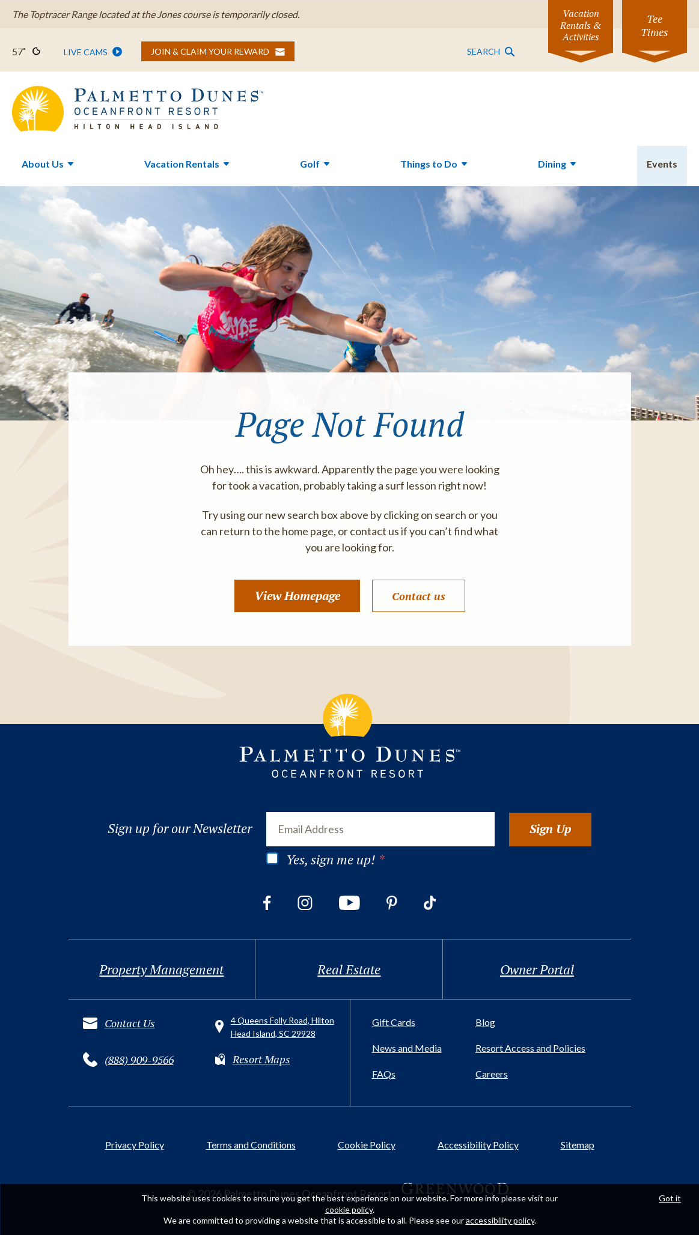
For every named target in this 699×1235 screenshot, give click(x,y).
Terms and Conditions (251, 1144)
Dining (552, 163)
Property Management (161, 969)
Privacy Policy (134, 1144)
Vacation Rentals (181, 163)
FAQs (383, 1073)
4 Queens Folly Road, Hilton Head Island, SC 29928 (282, 1027)
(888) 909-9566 (139, 1059)
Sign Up (550, 829)
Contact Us (130, 1023)
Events (662, 163)
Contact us (418, 596)
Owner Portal (537, 969)
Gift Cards (393, 1022)
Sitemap (577, 1144)
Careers (491, 1073)
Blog (485, 1022)
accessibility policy (500, 1220)
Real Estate (348, 969)
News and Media (407, 1048)
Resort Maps (261, 1059)
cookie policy (349, 1209)
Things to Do (428, 163)
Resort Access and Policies (530, 1048)
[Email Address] (380, 829)
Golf (310, 163)
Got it (670, 1198)
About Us (43, 163)
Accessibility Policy (478, 1144)
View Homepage (297, 595)
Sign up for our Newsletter (180, 828)
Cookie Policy (366, 1144)
